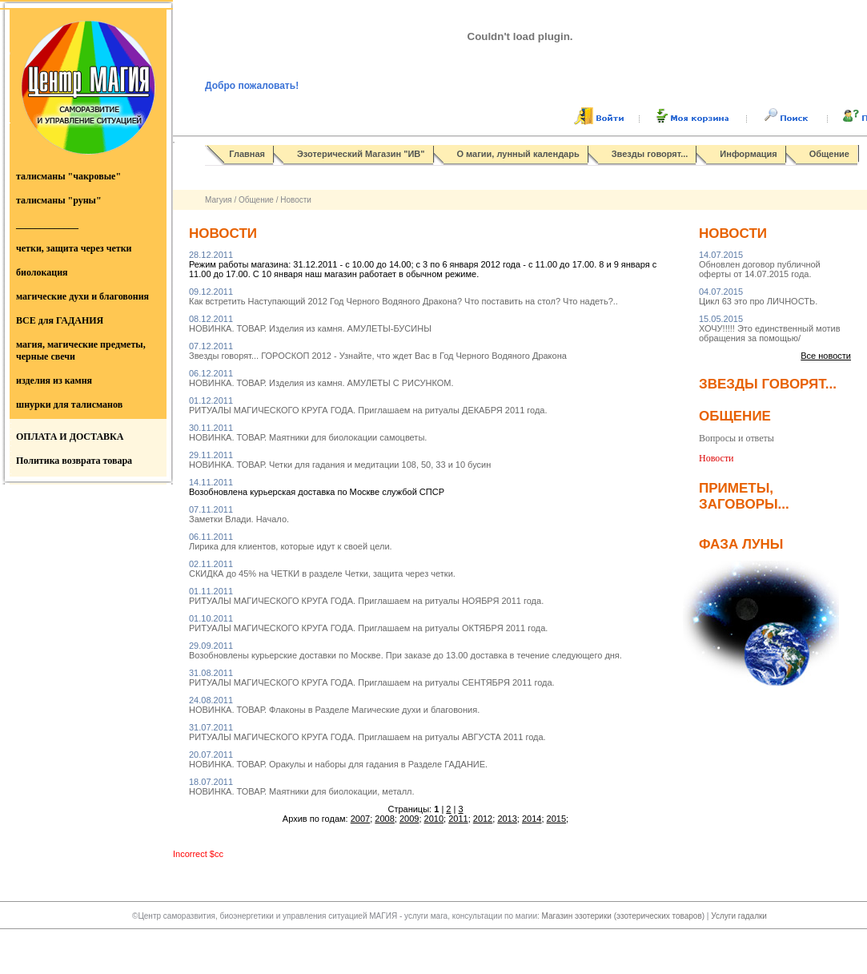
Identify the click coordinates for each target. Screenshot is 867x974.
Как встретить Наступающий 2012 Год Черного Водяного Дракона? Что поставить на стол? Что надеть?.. (403, 296)
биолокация (42, 272)
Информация (748, 154)
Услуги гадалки (739, 916)
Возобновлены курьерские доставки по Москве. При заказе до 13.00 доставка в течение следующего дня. (405, 650)
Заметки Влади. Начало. (239, 514)
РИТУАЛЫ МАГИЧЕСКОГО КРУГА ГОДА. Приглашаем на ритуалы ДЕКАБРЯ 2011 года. (368, 405)
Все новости (826, 355)
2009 (409, 818)
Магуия (218, 199)
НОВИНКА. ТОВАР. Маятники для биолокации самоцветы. (308, 432)
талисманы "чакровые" (68, 176)
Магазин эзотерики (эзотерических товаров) (624, 916)
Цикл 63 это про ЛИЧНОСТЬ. (758, 296)
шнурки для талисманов (69, 404)
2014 (531, 818)
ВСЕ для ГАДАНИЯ (59, 320)
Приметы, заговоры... (744, 496)
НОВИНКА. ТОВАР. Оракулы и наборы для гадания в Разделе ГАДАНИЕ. (338, 759)
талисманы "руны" (59, 200)
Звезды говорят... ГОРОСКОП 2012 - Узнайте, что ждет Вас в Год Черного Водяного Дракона (378, 350)
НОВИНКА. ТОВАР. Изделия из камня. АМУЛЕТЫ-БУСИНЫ (310, 323)
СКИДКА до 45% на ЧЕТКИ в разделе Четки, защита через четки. (322, 568)
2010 (434, 818)
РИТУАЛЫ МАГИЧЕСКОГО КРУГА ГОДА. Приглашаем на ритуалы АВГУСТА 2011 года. (367, 732)
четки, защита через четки (73, 248)
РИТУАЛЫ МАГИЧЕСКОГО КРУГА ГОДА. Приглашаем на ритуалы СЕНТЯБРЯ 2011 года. (372, 677)
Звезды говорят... (650, 154)
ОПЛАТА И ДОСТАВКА (69, 436)
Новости (295, 199)
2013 (506, 818)
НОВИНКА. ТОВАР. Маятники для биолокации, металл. (302, 786)
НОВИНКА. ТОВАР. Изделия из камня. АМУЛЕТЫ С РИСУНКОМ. (321, 378)
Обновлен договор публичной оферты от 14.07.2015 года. (760, 264)
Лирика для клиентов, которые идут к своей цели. (290, 541)
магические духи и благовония (82, 296)
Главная (247, 154)
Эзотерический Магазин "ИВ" (360, 154)
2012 (482, 818)
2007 (360, 818)
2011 (458, 818)
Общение (829, 154)
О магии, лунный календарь (518, 154)
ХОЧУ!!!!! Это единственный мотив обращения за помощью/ (770, 328)
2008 (384, 818)
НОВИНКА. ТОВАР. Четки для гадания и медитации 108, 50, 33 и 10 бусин (340, 459)
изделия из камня (54, 380)
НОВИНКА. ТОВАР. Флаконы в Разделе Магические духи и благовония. (334, 704)
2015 (556, 818)
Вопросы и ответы (736, 438)
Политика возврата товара (74, 460)
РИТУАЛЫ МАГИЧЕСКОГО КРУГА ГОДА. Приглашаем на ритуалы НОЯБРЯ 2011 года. (366, 596)
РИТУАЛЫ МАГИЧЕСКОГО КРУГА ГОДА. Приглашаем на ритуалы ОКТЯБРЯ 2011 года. (368, 623)
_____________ (47, 224)
